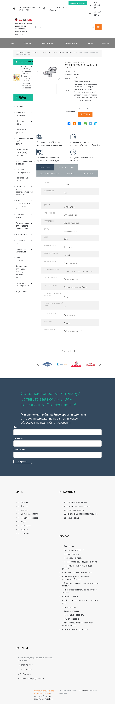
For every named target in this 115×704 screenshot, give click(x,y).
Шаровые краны (24, 122)
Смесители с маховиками (62, 52)
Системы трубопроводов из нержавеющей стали (24, 175)
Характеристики (66, 167)
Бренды (23, 510)
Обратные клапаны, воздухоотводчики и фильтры (24, 190)
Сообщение (19, 449)
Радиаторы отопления (24, 113)
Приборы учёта (24, 215)
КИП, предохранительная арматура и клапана (24, 204)
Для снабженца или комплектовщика (80, 514)
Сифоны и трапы (24, 241)
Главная (23, 502)
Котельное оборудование (24, 284)
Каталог (36, 52)
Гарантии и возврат (28, 518)
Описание (45, 167)
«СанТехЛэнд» (82, 691)
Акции (22, 522)
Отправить (22, 462)
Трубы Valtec (24, 292)
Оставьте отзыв (41, 691)
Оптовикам (88, 173)
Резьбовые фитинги (24, 131)
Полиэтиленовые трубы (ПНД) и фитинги (24, 152)
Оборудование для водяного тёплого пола (24, 226)
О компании (24, 526)
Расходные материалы (24, 250)
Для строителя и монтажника (76, 506)
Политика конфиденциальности (31, 679)
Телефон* (18, 438)
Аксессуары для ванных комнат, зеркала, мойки (21, 271)
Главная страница (23, 52)
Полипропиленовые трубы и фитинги (24, 141)
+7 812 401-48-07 (97, 5)
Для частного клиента (73, 510)
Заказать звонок (77, 3)
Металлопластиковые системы (24, 162)
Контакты (23, 533)
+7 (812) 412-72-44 (25, 665)
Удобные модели (70, 518)
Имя (15, 427)
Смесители (46, 52)
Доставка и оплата (49, 173)
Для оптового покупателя (74, 502)
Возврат (71, 173)
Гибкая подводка (24, 258)
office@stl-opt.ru (99, 13)
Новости (23, 530)
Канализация (24, 234)
